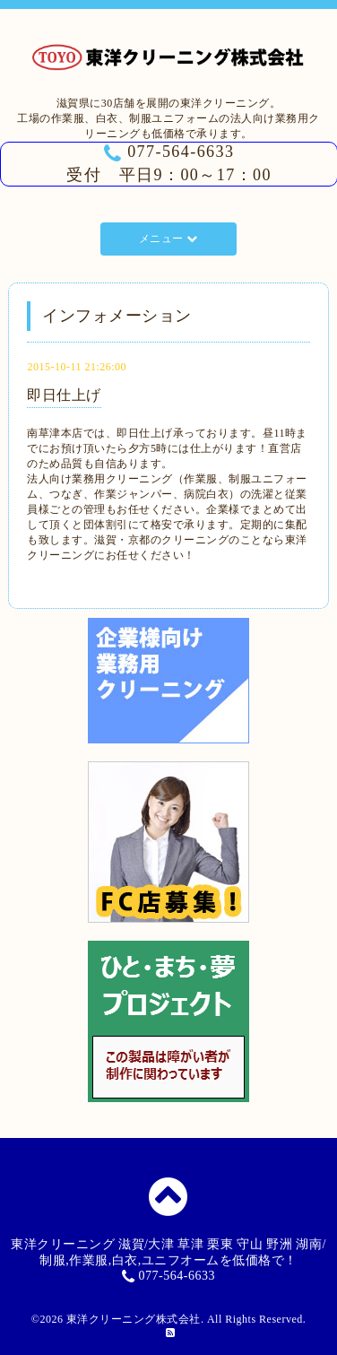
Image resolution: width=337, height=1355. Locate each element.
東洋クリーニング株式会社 (133, 1319)
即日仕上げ (64, 395)
